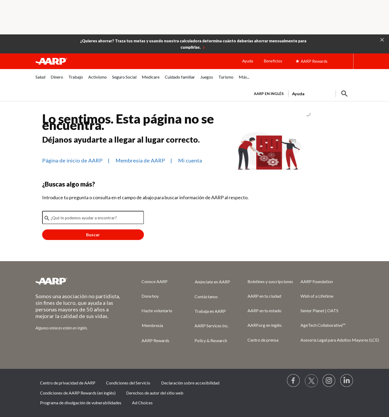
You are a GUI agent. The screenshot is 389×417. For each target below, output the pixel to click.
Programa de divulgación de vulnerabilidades (80, 402)
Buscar (93, 234)
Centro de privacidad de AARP (67, 382)
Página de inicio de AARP (72, 160)
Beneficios (273, 60)
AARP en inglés (269, 93)
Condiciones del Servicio (128, 382)
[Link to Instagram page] (329, 380)
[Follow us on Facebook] (293, 380)
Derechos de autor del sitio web (154, 392)
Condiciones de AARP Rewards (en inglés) (78, 392)
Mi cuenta (190, 160)
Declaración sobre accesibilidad (190, 382)
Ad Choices (142, 402)
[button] (382, 39)
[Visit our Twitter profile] (311, 380)
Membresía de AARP (140, 160)
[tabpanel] (301, 93)
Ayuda (247, 60)
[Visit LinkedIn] (346, 380)
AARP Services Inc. (211, 325)
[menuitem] (40, 79)
